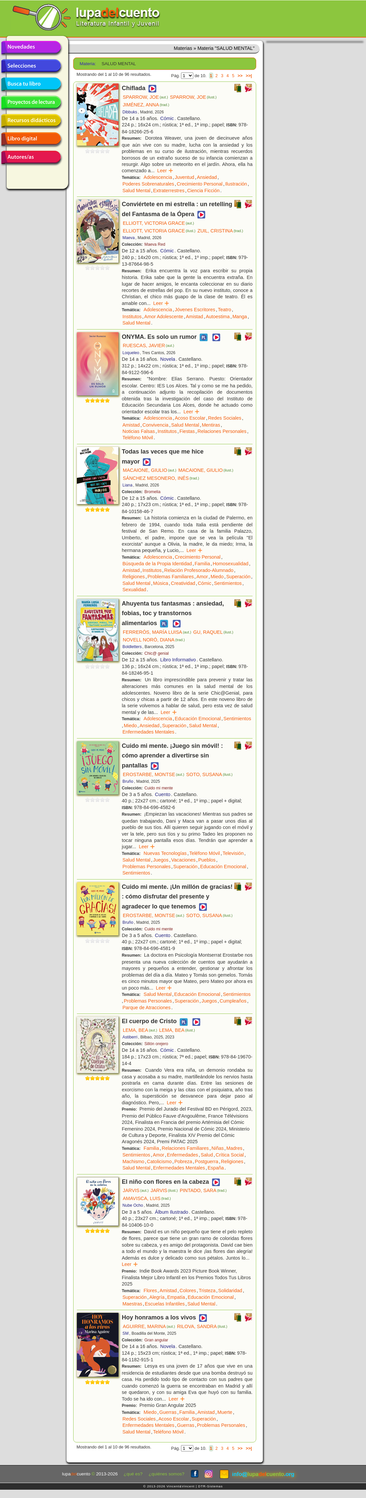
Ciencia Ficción (203, 190)
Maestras (132, 1303)
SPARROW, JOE (145, 97)
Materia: (88, 63)
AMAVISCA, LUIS (147, 1198)
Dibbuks (129, 112)
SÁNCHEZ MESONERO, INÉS (161, 478)
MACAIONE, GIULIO (149, 470)
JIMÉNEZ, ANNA (146, 104)
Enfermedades (182, 1155)
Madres (234, 1148)
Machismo (133, 1161)
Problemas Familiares (170, 576)
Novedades (31, 47)
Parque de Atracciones (146, 1007)
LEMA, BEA (140, 1030)
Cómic (167, 118)
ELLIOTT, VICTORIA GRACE (158, 223)
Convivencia (155, 425)
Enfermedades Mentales (148, 732)
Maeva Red (154, 244)
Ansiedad (207, 177)
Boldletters (132, 646)
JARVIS (135, 1190)
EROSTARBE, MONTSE (153, 774)
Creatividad (183, 583)
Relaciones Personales (222, 431)
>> (240, 75)
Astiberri (129, 1037)
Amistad (194, 316)
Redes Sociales (224, 418)
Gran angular (156, 1340)
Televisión (233, 853)
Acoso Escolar (190, 418)
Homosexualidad (230, 563)
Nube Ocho (132, 1205)
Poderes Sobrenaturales (148, 184)
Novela (167, 359)
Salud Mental (136, 190)
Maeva (128, 237)
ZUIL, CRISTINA (220, 230)
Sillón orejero (156, 1043)
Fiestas (187, 431)
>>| (249, 75)
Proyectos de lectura (31, 102)
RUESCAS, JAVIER (148, 345)
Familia (202, 563)
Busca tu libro (31, 84)
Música (160, 583)
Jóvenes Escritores (195, 309)
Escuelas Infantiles (165, 1303)
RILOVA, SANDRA (202, 1326)
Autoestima (218, 316)
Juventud (184, 177)
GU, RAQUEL (213, 632)
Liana (127, 485)
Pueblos (207, 860)
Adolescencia (158, 177)
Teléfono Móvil (137, 437)
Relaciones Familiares (185, 1148)
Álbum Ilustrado (171, 1212)
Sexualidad (134, 589)
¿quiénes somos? (166, 1473)
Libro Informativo (178, 659)
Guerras (168, 1412)
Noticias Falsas (138, 431)
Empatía (176, 1297)
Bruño (127, 781)
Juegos (160, 860)
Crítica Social (230, 1155)
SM (125, 1333)
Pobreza (183, 1161)
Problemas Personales (146, 866)
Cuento (162, 794)
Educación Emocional (198, 718)
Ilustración (236, 184)
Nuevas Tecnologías (165, 853)
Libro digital (31, 139)
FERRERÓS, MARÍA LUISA (157, 632)
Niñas (218, 1148)
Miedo (217, 576)
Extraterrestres (168, 190)
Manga (239, 316)
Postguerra (206, 1161)
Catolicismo (159, 1161)
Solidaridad (230, 1290)
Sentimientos (228, 583)
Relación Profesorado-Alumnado (199, 570)
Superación (238, 576)
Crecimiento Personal (200, 184)
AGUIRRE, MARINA (149, 1326)
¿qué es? (133, 1473)
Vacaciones (183, 860)
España (216, 1167)
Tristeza (207, 1290)
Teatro (224, 309)
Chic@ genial (156, 653)
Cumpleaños (233, 1001)
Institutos (132, 316)
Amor (202, 576)
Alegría (157, 1297)
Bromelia (152, 491)
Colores (188, 1290)
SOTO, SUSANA (209, 774)
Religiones (133, 576)
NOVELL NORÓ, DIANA (154, 639)
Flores (150, 1290)
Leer (165, 170)
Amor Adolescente (163, 316)
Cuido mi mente (158, 788)
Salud (207, 1155)
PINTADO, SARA (203, 1190)
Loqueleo (130, 352)
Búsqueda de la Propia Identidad (157, 563)
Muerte (224, 1412)
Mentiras (211, 425)
